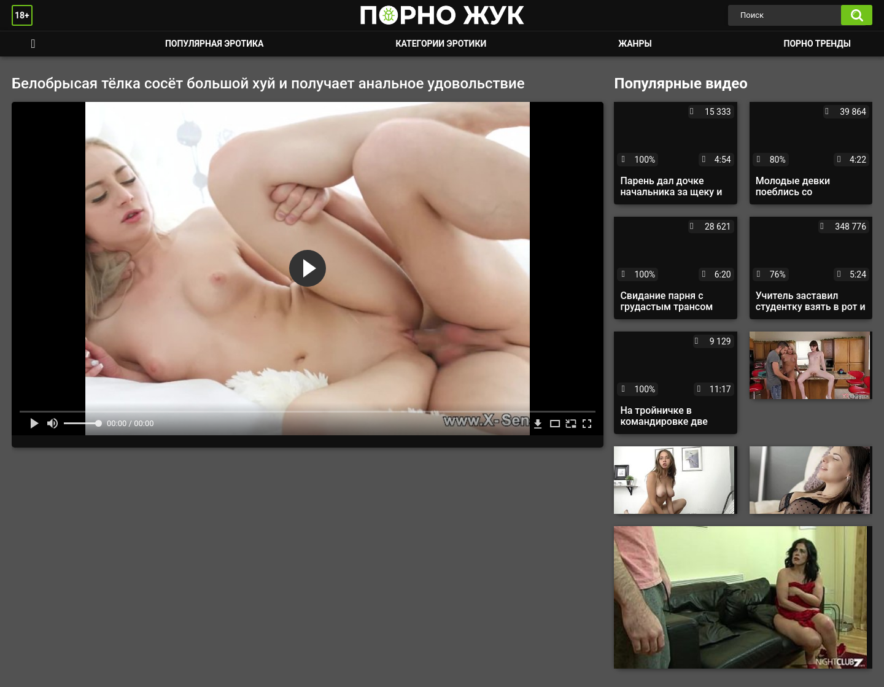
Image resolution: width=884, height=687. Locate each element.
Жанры (634, 44)
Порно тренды (817, 44)
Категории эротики (440, 44)
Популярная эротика (214, 44)
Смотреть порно (33, 43)
